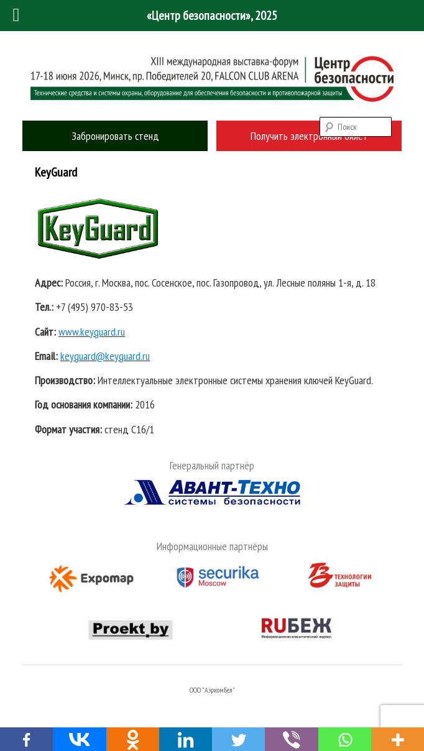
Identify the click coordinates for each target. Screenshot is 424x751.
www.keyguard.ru (91, 332)
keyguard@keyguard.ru (105, 356)
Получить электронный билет (309, 136)
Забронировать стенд (115, 136)
